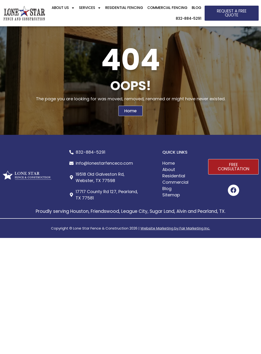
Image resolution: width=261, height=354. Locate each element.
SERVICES (90, 8)
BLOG (196, 7)
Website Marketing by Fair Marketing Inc (174, 228)
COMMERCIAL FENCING (167, 7)
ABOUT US (63, 8)
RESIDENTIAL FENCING (124, 7)
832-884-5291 (188, 18)
